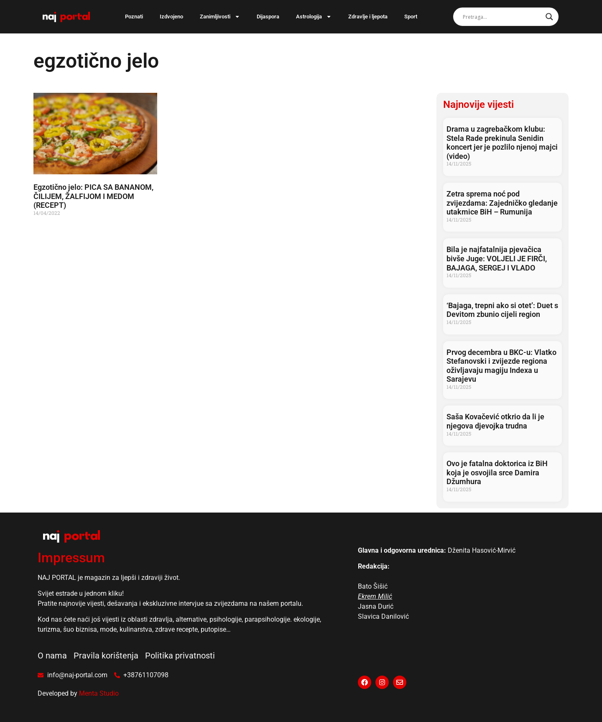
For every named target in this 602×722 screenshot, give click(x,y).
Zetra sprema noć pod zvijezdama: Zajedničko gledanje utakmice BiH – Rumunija (502, 202)
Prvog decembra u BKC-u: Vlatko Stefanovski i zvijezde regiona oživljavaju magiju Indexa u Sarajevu (501, 366)
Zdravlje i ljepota (368, 16)
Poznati (134, 16)
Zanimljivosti (220, 16)
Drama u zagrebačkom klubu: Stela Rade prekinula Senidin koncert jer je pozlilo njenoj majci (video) (502, 143)
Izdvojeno (171, 16)
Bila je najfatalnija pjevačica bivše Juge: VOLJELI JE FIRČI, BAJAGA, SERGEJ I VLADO (496, 258)
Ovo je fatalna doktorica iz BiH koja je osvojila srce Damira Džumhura (497, 472)
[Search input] (502, 17)
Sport (410, 16)
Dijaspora (268, 16)
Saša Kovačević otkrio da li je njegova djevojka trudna (495, 421)
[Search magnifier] (549, 17)
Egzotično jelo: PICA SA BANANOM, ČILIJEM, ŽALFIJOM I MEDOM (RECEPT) (93, 196)
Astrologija (314, 16)
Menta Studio (99, 693)
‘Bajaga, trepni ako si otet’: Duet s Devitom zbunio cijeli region (502, 310)
